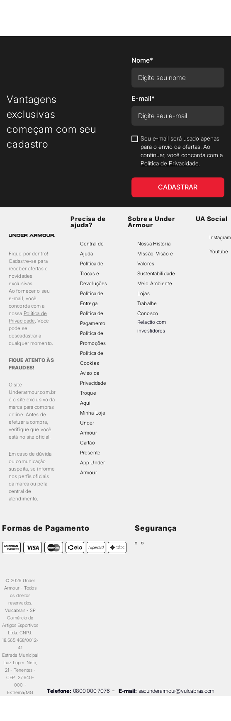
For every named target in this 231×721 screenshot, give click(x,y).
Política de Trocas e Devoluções (93, 273)
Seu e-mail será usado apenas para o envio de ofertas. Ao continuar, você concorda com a (182, 151)
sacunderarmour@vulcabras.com (176, 690)
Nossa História (153, 243)
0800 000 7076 (91, 690)
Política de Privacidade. (170, 163)
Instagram (220, 237)
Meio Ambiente (154, 283)
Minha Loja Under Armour (92, 423)
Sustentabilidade (156, 273)
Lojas (143, 293)
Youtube (218, 251)
